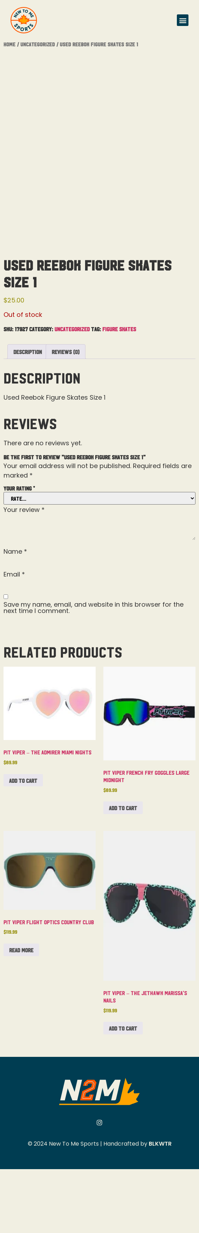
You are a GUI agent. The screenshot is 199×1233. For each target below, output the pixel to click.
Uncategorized (37, 44)
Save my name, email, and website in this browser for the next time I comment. (94, 671)
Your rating (19, 552)
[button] (182, 20)
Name (15, 615)
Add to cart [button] (23, 844)
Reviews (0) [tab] (65, 415)
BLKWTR (160, 1208)
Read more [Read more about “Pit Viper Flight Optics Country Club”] (21, 1014)
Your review (24, 574)
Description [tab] (27, 415)
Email (14, 638)
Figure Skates (119, 392)
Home (9, 44)
